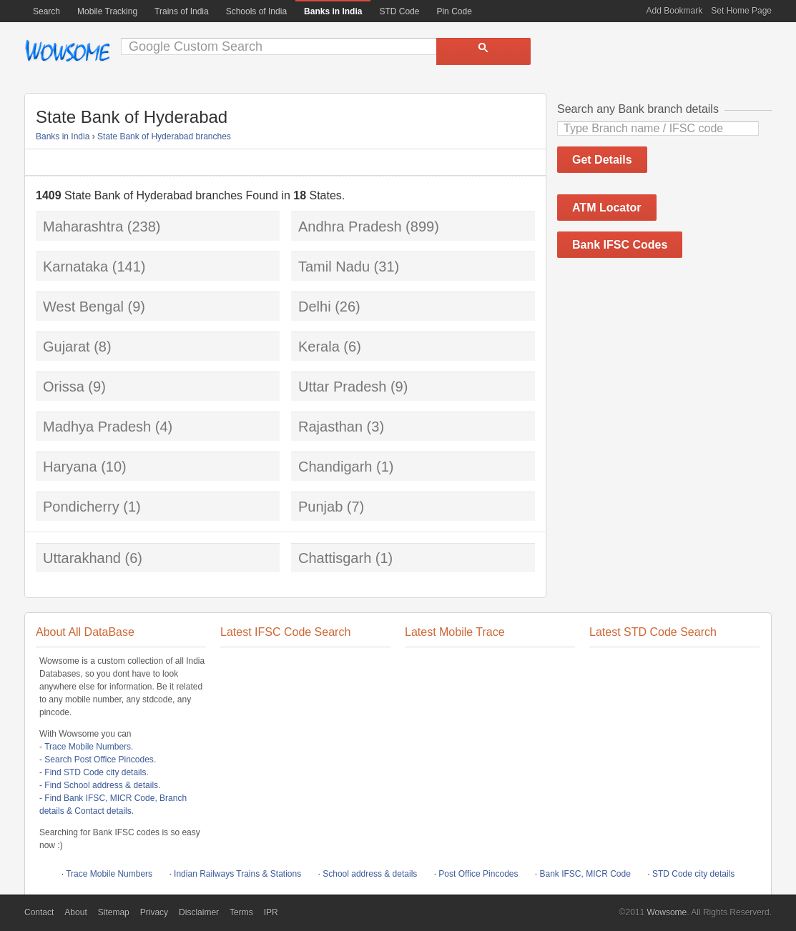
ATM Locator (607, 207)
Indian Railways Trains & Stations (237, 874)
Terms (241, 912)
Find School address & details (101, 785)
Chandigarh (335, 466)
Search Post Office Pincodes (99, 760)
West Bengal (83, 306)
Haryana (70, 466)
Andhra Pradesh (350, 226)
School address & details (370, 874)
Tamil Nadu (334, 266)
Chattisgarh (334, 558)
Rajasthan (330, 426)
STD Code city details (693, 874)
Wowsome (67, 50)
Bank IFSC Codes (619, 245)
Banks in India (62, 136)
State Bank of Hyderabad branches (164, 136)
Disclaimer (199, 912)
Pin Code (453, 11)
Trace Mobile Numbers (87, 747)
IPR (271, 912)
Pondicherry (81, 506)
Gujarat (66, 346)
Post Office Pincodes (478, 874)
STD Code (399, 11)
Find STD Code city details (95, 772)
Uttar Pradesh (342, 386)
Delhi (314, 306)
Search (46, 11)
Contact (39, 912)
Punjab (320, 506)
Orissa (63, 386)
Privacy (154, 912)
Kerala (319, 346)
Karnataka (75, 266)
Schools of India (256, 11)
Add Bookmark (675, 11)
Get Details (602, 160)
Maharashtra (83, 226)
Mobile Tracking (107, 11)
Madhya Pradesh (97, 426)
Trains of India (181, 11)
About (75, 912)
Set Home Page (741, 11)
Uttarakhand (82, 558)
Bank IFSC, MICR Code (585, 874)
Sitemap (113, 912)
